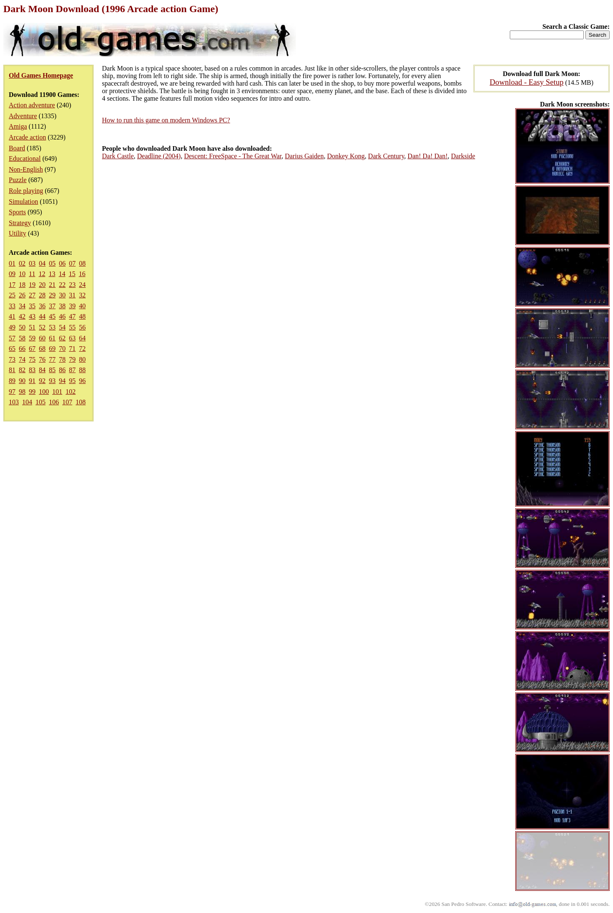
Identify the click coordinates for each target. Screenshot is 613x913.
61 (52, 338)
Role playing (26, 190)
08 (82, 263)
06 (62, 263)
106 (54, 402)
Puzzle (18, 179)
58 (22, 338)
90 (22, 380)
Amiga (18, 126)
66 (22, 348)
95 (72, 380)
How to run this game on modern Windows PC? (166, 120)
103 (14, 402)
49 (12, 327)
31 (72, 295)
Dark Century (386, 156)
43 (32, 316)
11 (32, 273)
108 (81, 402)
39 (72, 305)
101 (57, 391)
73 (12, 359)
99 (32, 391)
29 (52, 295)
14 (62, 273)
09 (12, 273)
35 (32, 305)
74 (22, 359)
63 (72, 338)
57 (12, 338)
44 (42, 316)
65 (12, 348)
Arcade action (27, 137)
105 (41, 402)
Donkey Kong (346, 156)
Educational (25, 158)
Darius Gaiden (304, 156)
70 (62, 348)
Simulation (23, 201)
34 (22, 305)
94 (62, 380)
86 (62, 369)
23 (72, 284)
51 (32, 327)
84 (42, 369)
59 (32, 338)
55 (72, 327)
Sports (17, 212)
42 (22, 316)
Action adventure (32, 105)
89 (12, 380)
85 (52, 369)
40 (82, 305)
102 (71, 391)
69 (52, 348)
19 (32, 284)
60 (42, 338)
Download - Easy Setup (527, 82)
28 (42, 295)
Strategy (20, 222)
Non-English (26, 169)
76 (42, 359)
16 (82, 273)
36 (42, 305)
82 (22, 369)
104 (27, 402)
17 (12, 284)
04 (42, 263)
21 (52, 284)
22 (62, 284)
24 (82, 284)
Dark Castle (118, 156)
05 (52, 263)
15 (72, 273)
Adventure (23, 115)
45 (52, 316)
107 (67, 402)
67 (32, 348)
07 (72, 263)
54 (62, 327)
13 (51, 273)
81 (12, 369)
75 (32, 359)
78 (62, 359)
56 (82, 327)
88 (82, 369)
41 (12, 316)
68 (42, 348)
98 (22, 391)
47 (72, 316)
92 (42, 380)
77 (52, 359)
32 (82, 295)
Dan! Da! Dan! (427, 156)
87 (72, 369)
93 (52, 380)
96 (82, 380)
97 (12, 391)
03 (32, 263)
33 (12, 305)
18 (22, 284)
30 (62, 295)
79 (72, 359)
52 (42, 327)
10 (22, 273)
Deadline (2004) (159, 156)
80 (82, 359)
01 (12, 263)
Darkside (463, 156)
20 (42, 284)
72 (82, 348)
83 (32, 369)
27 (32, 295)
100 (44, 391)
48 (82, 316)
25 (12, 295)
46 (62, 316)
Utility (17, 233)
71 (72, 348)
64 (82, 338)
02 (22, 263)
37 (52, 305)
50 (22, 327)
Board (17, 148)
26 (22, 295)
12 (41, 273)
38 (62, 305)
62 (62, 338)
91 (32, 380)
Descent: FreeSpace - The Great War (232, 156)
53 (52, 327)
